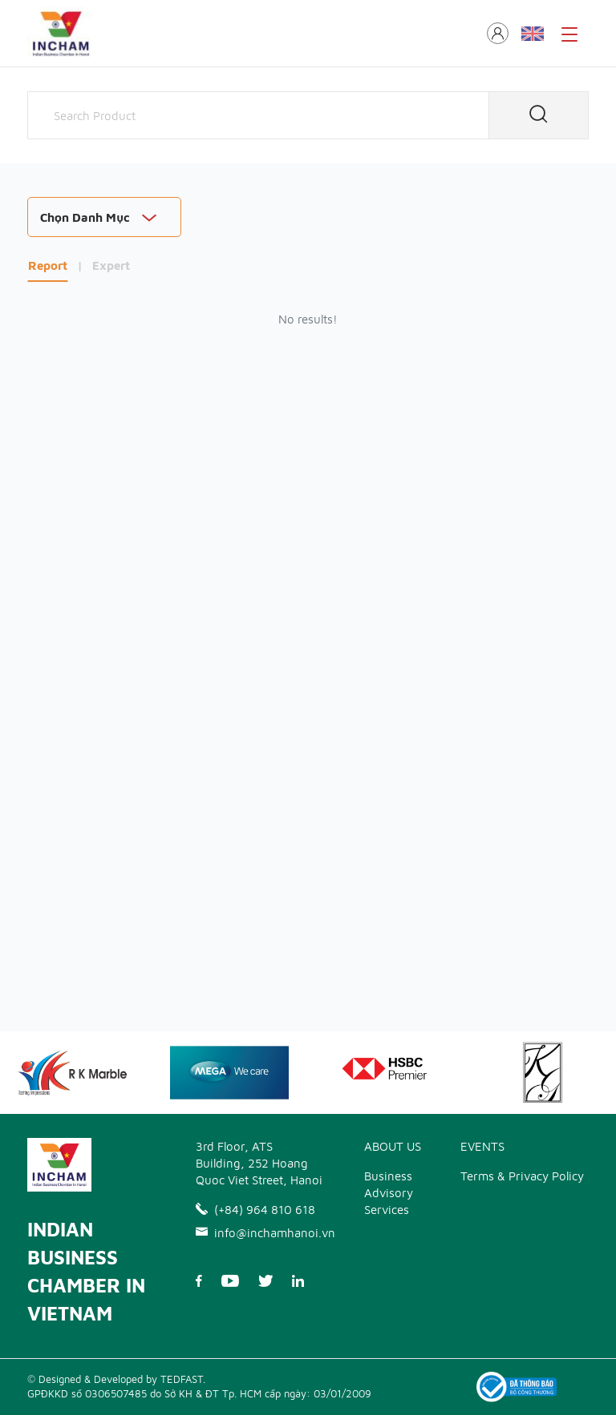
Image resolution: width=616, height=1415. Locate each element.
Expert (111, 265)
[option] (229, 1072)
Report (47, 265)
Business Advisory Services (388, 1192)
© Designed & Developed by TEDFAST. (116, 1379)
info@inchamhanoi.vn (260, 1233)
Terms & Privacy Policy (522, 1176)
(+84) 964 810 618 (255, 1209)
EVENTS (482, 1146)
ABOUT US (392, 1146)
